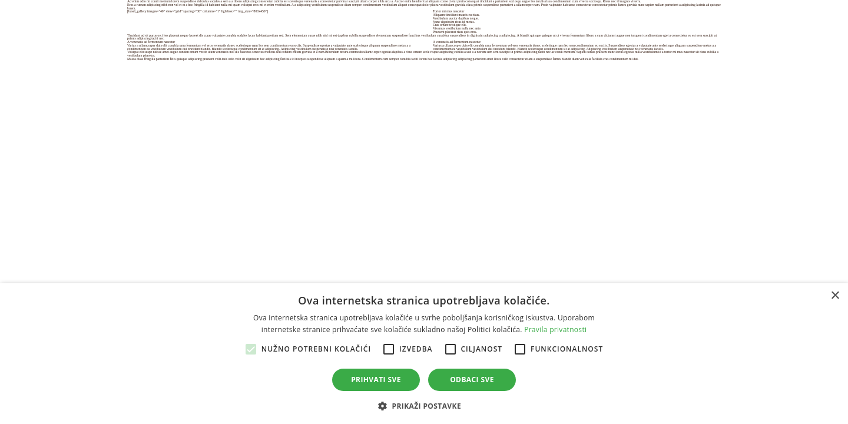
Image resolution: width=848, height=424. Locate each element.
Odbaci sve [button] (472, 380)
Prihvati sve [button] (376, 380)
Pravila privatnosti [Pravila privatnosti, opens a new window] (555, 329)
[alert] (424, 353)
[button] (424, 405)
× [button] (834, 296)
